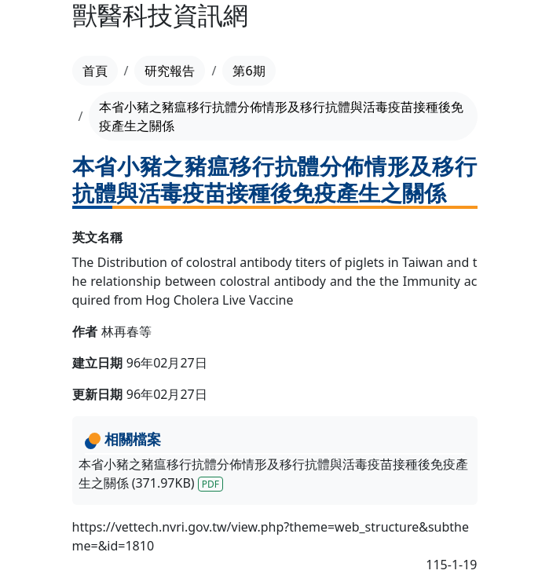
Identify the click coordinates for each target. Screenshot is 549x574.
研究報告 (170, 70)
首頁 (95, 70)
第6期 (248, 70)
